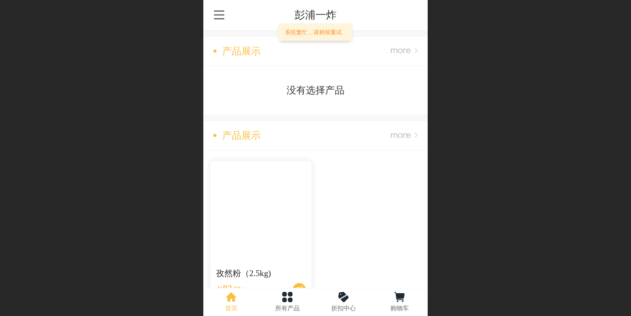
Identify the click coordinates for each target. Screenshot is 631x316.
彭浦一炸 (315, 15)
